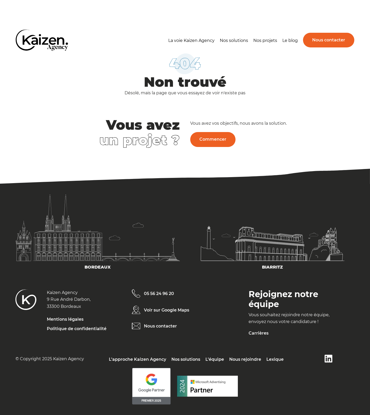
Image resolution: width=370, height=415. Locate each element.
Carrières (258, 333)
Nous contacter (328, 39)
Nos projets (265, 40)
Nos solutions (234, 40)
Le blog (290, 40)
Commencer (212, 139)
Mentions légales (65, 319)
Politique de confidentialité (76, 328)
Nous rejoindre (245, 359)
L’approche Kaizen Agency (137, 359)
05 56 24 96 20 (159, 293)
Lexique (275, 359)
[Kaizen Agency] (25, 302)
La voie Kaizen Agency (191, 40)
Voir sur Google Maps (166, 310)
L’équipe (214, 359)
